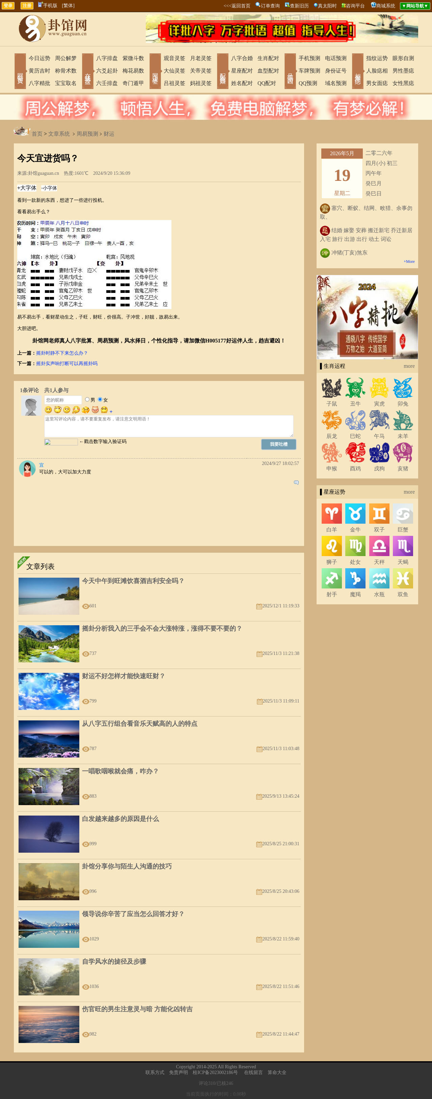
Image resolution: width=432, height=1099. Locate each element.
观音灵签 (174, 58)
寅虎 (379, 404)
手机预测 (309, 58)
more (409, 366)
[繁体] (68, 5)
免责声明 (178, 1072)
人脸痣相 (377, 71)
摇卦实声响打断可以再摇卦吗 (67, 363)
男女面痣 (377, 83)
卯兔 (403, 404)
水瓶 (379, 594)
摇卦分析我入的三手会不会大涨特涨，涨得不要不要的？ (162, 628)
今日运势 (39, 58)
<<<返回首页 (236, 5)
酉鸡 (355, 468)
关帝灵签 (201, 71)
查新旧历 (299, 5)
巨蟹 (403, 529)
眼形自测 (403, 58)
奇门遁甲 (133, 83)
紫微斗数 (133, 58)
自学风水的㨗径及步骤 (114, 961)
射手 (331, 594)
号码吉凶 (290, 71)
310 (211, 1083)
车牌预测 (309, 71)
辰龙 (331, 436)
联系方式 (154, 1072)
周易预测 (87, 134)
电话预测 (336, 58)
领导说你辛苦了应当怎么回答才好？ (133, 913)
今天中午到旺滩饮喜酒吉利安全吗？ (133, 580)
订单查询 (270, 5)
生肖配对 (268, 58)
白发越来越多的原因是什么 (120, 818)
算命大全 (277, 1072)
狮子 (331, 562)
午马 (379, 436)
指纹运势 (377, 58)
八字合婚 (242, 58)
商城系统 (385, 5)
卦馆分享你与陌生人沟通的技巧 (127, 866)
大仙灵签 (174, 71)
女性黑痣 (403, 83)
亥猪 (403, 468)
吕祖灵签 (174, 83)
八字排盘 (107, 58)
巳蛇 (355, 436)
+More (409, 261)
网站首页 (20, 71)
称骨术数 (66, 71)
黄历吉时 (39, 71)
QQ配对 (267, 83)
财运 (109, 134)
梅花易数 (133, 71)
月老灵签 (201, 58)
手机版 (47, 5)
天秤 (379, 562)
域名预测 (336, 83)
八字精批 (39, 83)
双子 (379, 529)
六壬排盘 (107, 83)
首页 (37, 134)
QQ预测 (308, 83)
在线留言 (253, 1072)
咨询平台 (355, 5)
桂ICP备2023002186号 (215, 1072)
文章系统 (59, 134)
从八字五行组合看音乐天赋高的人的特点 (139, 723)
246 (229, 1083)
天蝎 (403, 562)
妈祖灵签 (201, 83)
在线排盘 (87, 71)
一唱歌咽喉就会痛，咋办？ (120, 771)
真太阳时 (327, 5)
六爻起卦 (107, 71)
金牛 (355, 529)
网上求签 (155, 71)
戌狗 (379, 468)
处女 (355, 562)
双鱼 (403, 594)
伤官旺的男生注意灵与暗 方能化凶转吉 (137, 1009)
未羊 (403, 436)
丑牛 (355, 404)
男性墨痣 (403, 71)
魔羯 (355, 594)
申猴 (331, 468)
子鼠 (331, 404)
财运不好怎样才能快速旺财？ (123, 676)
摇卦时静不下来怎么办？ (62, 353)
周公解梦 (66, 58)
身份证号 (336, 71)
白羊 (331, 529)
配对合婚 (222, 71)
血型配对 (268, 71)
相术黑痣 (357, 71)
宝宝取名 (66, 83)
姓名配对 (242, 83)
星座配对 (242, 71)
